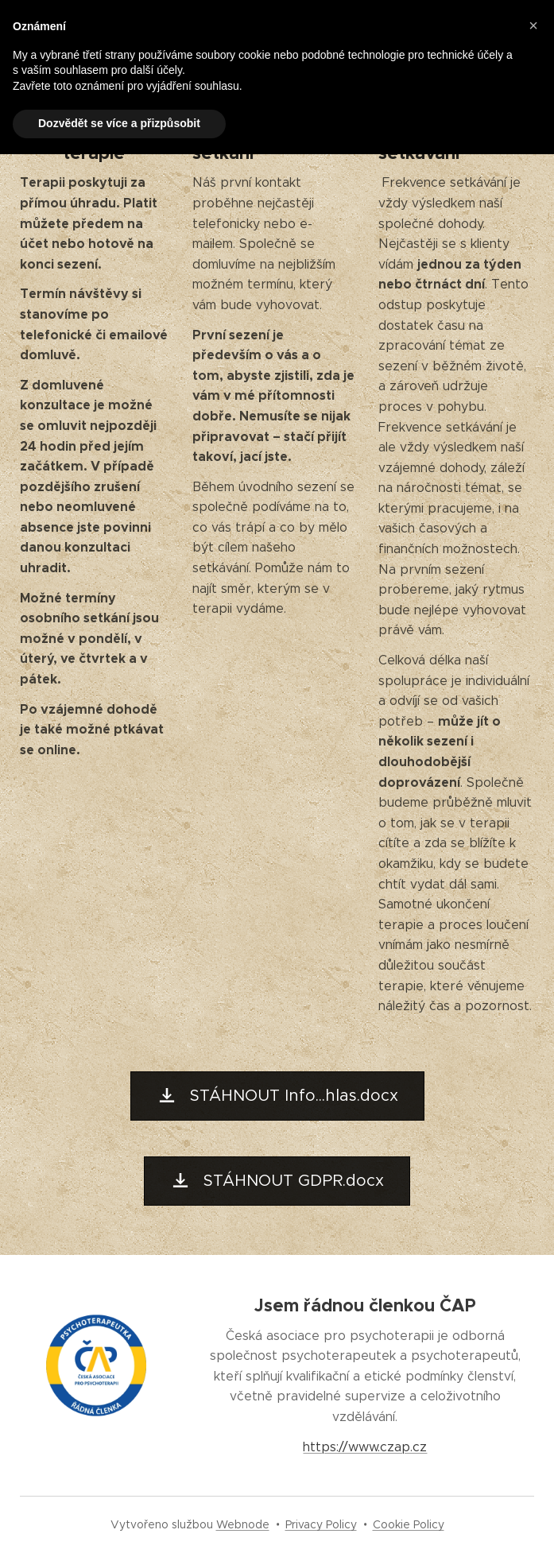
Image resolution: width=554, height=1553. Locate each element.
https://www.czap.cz (366, 1446)
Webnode (242, 1524)
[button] (533, 25)
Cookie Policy (408, 1524)
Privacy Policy (321, 1524)
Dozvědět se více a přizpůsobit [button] (119, 123)
